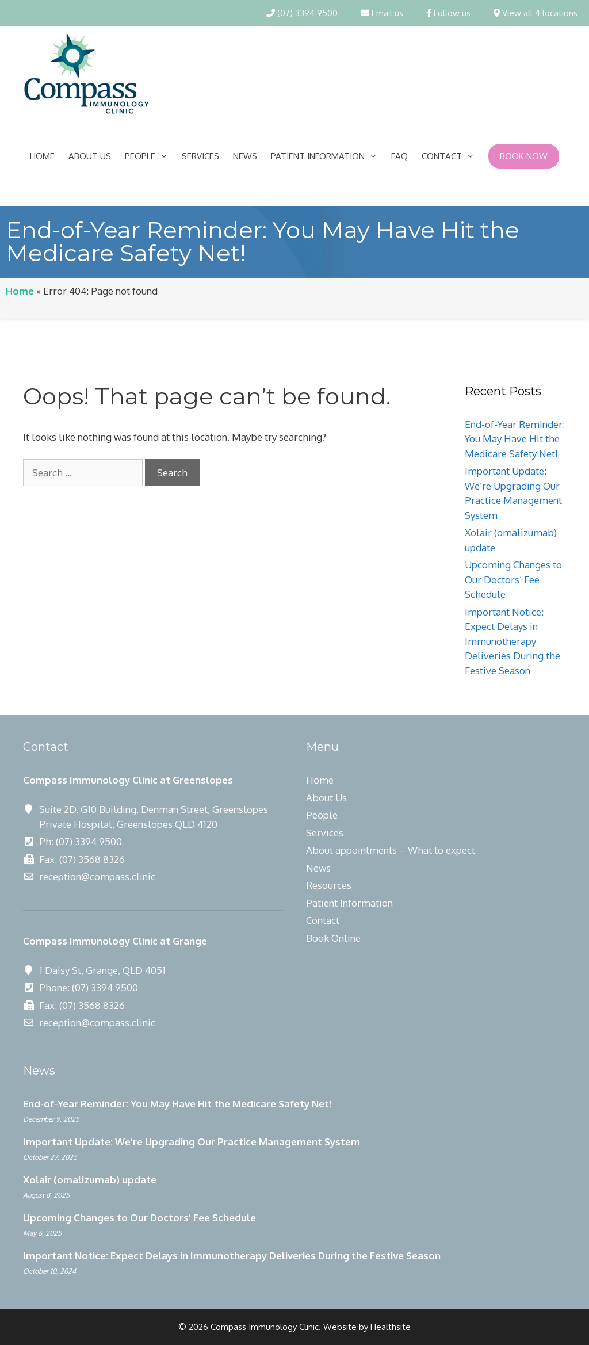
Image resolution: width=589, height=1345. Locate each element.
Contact (451, 156)
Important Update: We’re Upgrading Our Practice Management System (191, 1142)
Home (42, 156)
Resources (328, 885)
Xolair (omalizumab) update (89, 1180)
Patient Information (327, 156)
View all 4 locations (535, 12)
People (150, 156)
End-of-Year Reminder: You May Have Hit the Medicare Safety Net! (515, 439)
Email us (382, 12)
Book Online (333, 938)
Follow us (448, 12)
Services (200, 156)
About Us (89, 156)
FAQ (399, 156)
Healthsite (390, 1326)
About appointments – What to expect (390, 850)
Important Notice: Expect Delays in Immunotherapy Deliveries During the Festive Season (512, 641)
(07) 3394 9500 (302, 12)
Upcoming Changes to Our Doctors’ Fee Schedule (513, 579)
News (245, 156)
